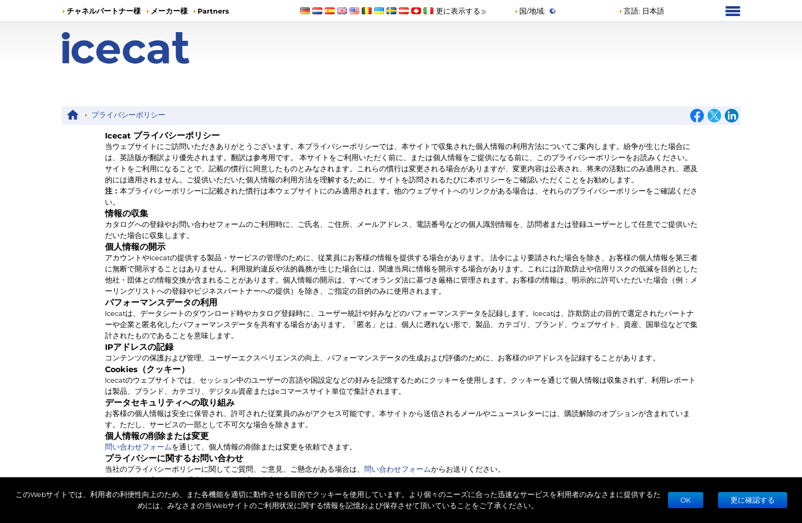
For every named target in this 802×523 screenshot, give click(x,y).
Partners (213, 10)
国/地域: (529, 10)
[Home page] (147, 48)
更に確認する (752, 499)
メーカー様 (169, 10)
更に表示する (462, 11)
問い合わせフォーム (138, 446)
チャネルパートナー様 (104, 10)
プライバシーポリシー (128, 114)
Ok (685, 499)
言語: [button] (629, 10)
